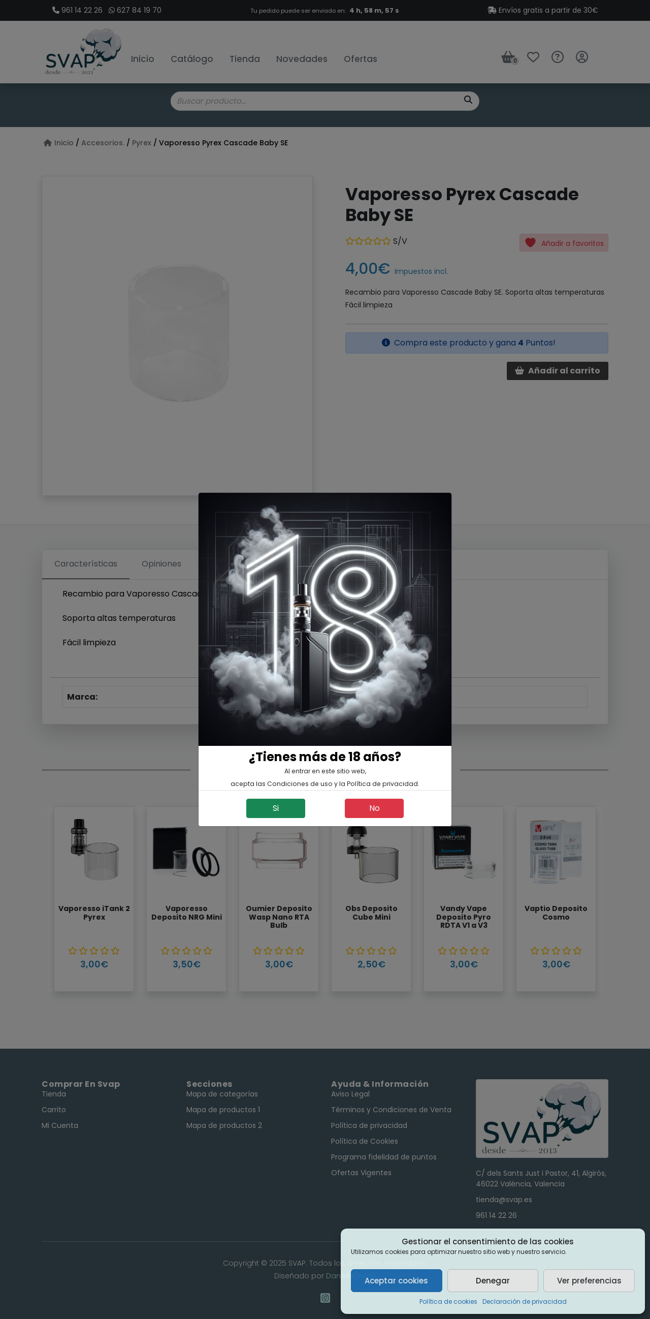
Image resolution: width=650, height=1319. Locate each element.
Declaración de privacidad (524, 1301)
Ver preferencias (589, 1280)
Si (276, 808)
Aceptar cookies (396, 1280)
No (374, 808)
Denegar (493, 1280)
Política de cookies (448, 1301)
